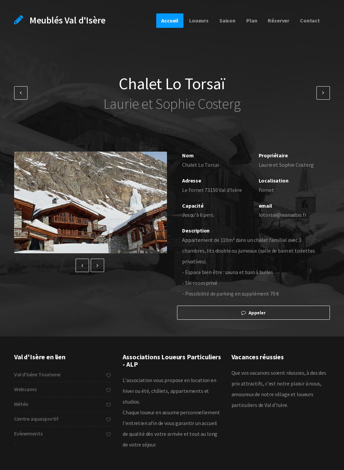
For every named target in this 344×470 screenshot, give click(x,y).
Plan (251, 20)
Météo (62, 404)
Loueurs (199, 20)
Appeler (253, 313)
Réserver (278, 20)
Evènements (62, 433)
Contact (310, 20)
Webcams (62, 389)
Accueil (169, 20)
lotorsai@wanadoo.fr (283, 214)
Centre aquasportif (62, 418)
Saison (227, 20)
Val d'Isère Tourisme (62, 374)
